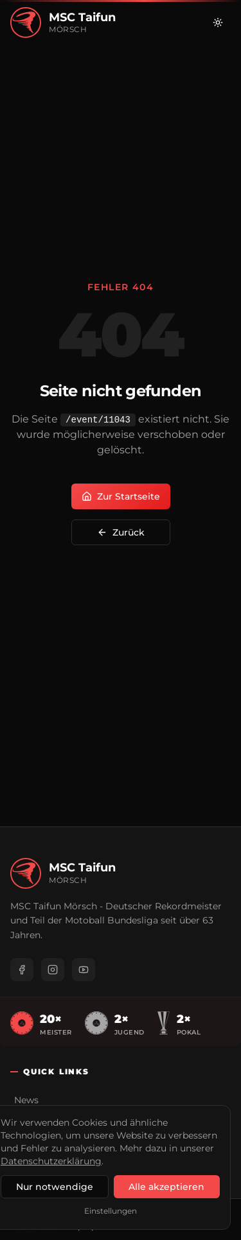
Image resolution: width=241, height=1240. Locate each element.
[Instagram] (52, 969)
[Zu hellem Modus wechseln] (218, 22)
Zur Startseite (121, 496)
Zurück (121, 532)
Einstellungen (110, 1211)
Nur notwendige (54, 1186)
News (26, 1100)
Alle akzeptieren (166, 1186)
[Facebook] (21, 969)
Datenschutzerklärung (51, 1161)
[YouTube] (83, 969)
